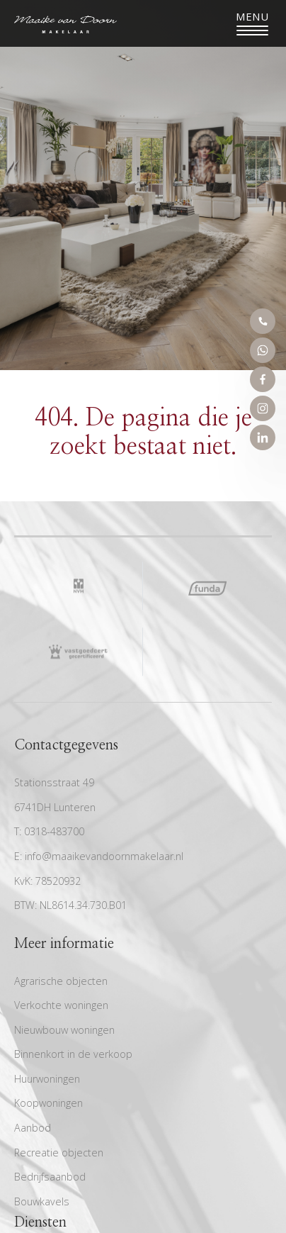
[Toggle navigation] (252, 23)
